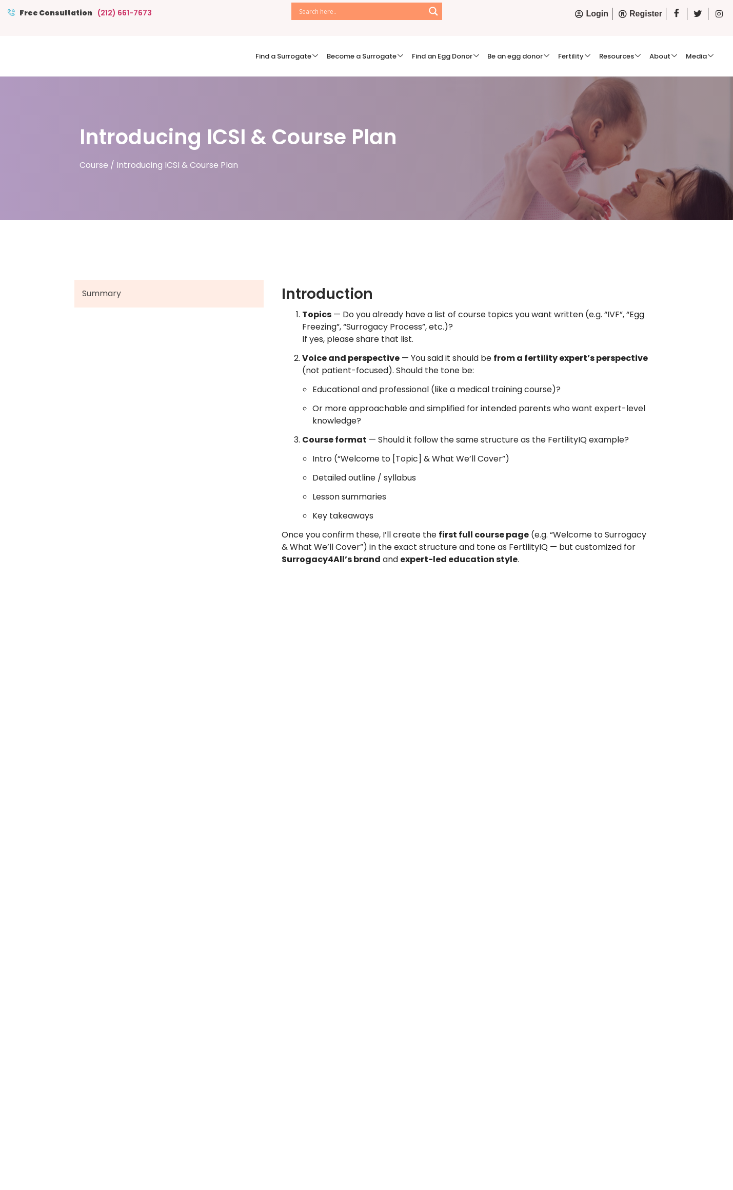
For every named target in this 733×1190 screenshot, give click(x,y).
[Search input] (360, 11)
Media (701, 56)
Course (94, 163)
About (667, 56)
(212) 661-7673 (124, 13)
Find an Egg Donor (458, 56)
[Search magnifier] (433, 11)
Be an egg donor (530, 56)
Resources (626, 56)
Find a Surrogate (305, 56)
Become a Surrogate (381, 56)
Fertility (583, 56)
